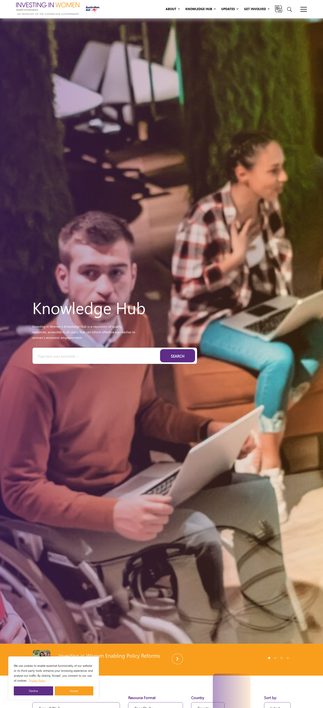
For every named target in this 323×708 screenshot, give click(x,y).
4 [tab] (288, 658)
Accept (74, 691)
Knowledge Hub (198, 9)
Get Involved (255, 9)
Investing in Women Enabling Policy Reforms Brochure (109, 658)
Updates (228, 9)
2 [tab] (275, 658)
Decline (33, 691)
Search (177, 356)
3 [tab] (281, 658)
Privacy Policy (37, 680)
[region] (53, 678)
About (171, 9)
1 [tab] (269, 658)
